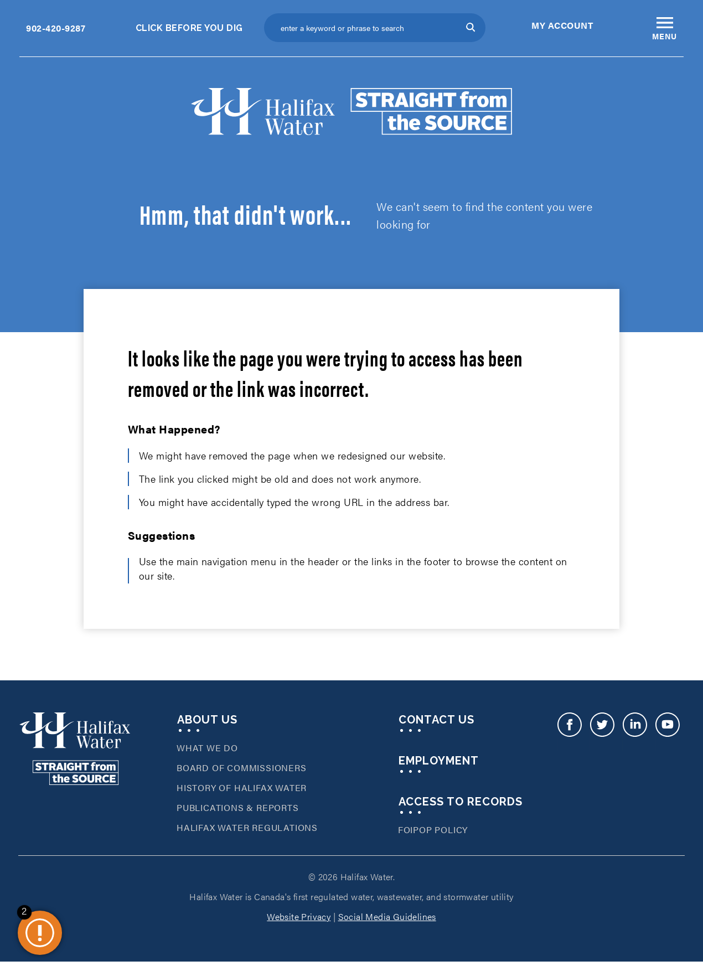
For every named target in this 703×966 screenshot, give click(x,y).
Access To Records (461, 805)
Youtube (667, 735)
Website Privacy (298, 919)
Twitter (602, 735)
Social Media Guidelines (387, 919)
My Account (562, 25)
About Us (207, 723)
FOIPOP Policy (433, 832)
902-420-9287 (55, 28)
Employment (439, 764)
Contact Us (436, 723)
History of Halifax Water (242, 790)
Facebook (569, 735)
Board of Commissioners (242, 770)
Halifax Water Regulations (247, 830)
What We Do (207, 751)
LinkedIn (634, 735)
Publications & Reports (238, 810)
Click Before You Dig (189, 28)
